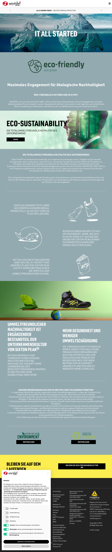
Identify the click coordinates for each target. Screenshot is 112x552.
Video (15, 139)
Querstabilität (57, 532)
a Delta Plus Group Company (99, 505)
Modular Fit (56, 504)
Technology (57, 491)
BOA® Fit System (58, 517)
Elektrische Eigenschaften (58, 537)
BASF (54, 522)
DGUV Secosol (57, 544)
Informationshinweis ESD (77, 500)
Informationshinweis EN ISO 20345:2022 (78, 496)
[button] (10, 10)
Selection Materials (59, 527)
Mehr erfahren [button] (26, 546)
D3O (54, 519)
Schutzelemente (58, 530)
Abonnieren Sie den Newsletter (76, 492)
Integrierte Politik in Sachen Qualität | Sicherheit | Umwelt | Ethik (77, 516)
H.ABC (55, 501)
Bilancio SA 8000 (75, 521)
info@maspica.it (95, 518)
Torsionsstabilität (59, 534)
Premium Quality (58, 525)
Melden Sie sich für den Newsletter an (82, 466)
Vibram (55, 512)
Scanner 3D (56, 546)
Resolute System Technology (58, 495)
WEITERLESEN (28, 442)
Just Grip (56, 499)
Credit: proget (94, 530)
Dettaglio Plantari (59, 507)
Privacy (72, 523)
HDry (54, 515)
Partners (56, 510)
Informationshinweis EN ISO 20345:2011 (78, 510)
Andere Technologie (59, 541)
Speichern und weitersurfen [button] (26, 541)
